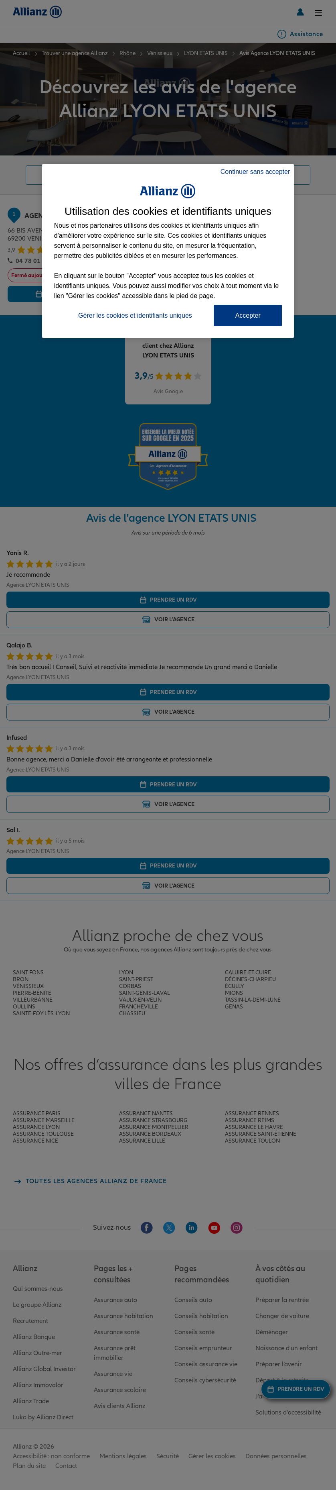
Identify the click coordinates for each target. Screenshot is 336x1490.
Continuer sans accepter (255, 171)
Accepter (248, 315)
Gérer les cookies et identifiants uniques (135, 315)
